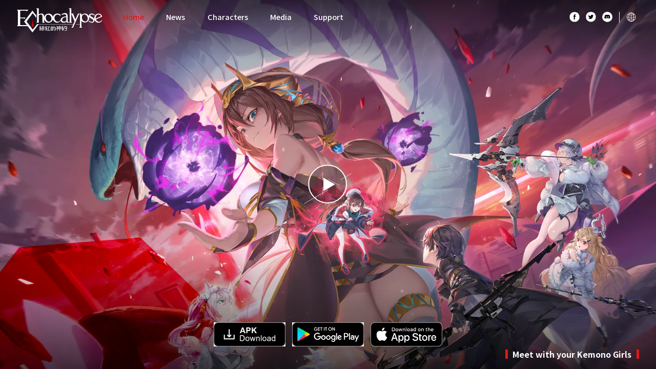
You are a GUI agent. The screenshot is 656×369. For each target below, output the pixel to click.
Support (328, 16)
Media (281, 16)
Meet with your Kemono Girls (571, 354)
